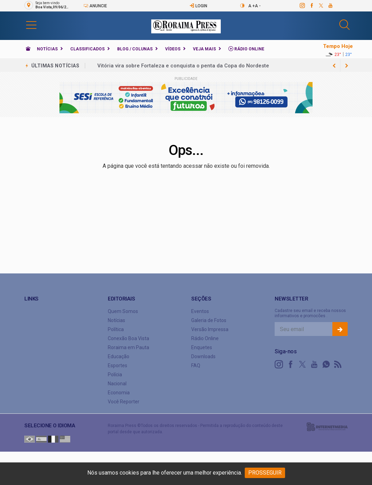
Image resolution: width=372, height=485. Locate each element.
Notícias (47, 49)
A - (258, 5)
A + (251, 5)
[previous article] (346, 65)
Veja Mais (204, 49)
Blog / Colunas (135, 49)
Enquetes (201, 347)
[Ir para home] (28, 49)
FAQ (195, 365)
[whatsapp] (326, 364)
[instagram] (302, 5)
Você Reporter (123, 401)
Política (116, 329)
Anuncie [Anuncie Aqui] (95, 5)
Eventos (200, 311)
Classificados (87, 49)
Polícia (115, 374)
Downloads (203, 356)
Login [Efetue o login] (198, 5)
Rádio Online (246, 48)
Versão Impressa (209, 329)
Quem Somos (123, 311)
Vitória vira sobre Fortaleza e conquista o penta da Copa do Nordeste (183, 66)
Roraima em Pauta (128, 347)
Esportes (117, 365)
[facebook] (311, 5)
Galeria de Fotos (208, 320)
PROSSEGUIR (265, 472)
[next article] (334, 65)
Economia (119, 392)
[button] (31, 24)
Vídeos (172, 49)
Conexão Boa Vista (128, 338)
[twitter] (320, 5)
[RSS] (338, 364)
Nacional (117, 383)
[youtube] (330, 5)
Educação (118, 356)
